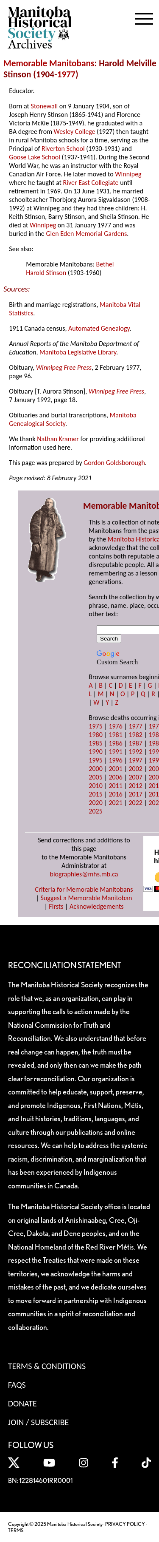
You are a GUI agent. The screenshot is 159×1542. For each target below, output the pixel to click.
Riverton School (63, 149)
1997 (135, 760)
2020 (95, 803)
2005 (95, 777)
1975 (95, 726)
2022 (135, 803)
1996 (115, 760)
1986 (115, 743)
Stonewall (44, 106)
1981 (115, 735)
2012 (135, 786)
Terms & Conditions (47, 1366)
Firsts (56, 906)
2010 (95, 786)
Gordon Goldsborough (114, 463)
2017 (135, 794)
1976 (115, 726)
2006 (115, 777)
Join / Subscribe (38, 1422)
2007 (135, 777)
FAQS (17, 1385)
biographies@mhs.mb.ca (84, 874)
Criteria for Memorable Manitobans (84, 889)
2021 (115, 803)
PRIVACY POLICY (125, 1524)
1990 (95, 752)
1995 (95, 760)
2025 (95, 811)
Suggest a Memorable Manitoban (86, 898)
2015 (95, 794)
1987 (135, 743)
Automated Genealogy (99, 328)
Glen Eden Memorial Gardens (86, 234)
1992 (135, 752)
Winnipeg (128, 174)
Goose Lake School (34, 157)
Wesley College (74, 132)
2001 (115, 769)
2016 (115, 794)
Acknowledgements (97, 906)
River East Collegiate (91, 183)
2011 (115, 786)
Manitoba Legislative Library (77, 352)
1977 (66, 74)
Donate (22, 1403)
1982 (135, 735)
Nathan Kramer (58, 439)
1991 (115, 752)
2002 (135, 769)
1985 (95, 743)
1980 (95, 735)
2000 (95, 769)
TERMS (15, 1530)
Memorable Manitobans (49, 63)
